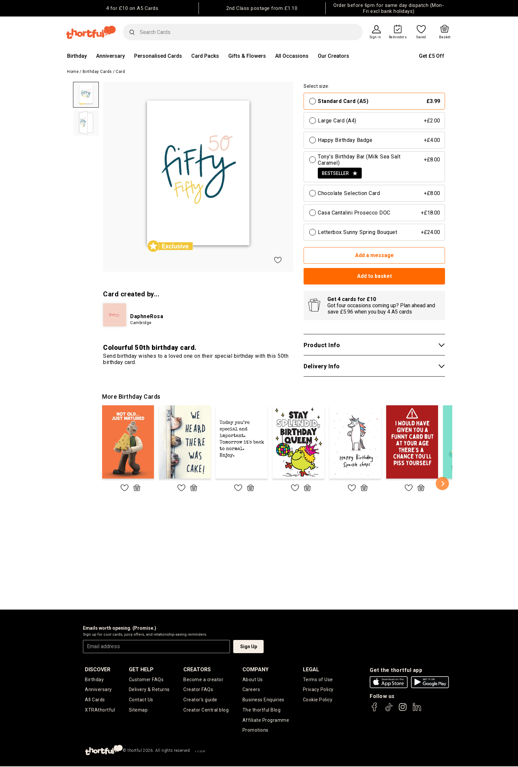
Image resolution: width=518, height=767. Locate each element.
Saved (421, 37)
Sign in (375, 37)
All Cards (95, 700)
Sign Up (248, 646)
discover (97, 669)
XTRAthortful (100, 710)
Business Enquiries (263, 700)
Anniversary (110, 56)
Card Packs (205, 56)
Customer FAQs (146, 679)
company (255, 669)
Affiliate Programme (265, 720)
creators (197, 669)
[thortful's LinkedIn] (417, 710)
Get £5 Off (431, 56)
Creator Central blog (206, 710)
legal (311, 669)
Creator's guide (200, 700)
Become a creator (203, 679)
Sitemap (138, 710)
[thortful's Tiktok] (389, 710)
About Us (252, 679)
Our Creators (333, 56)
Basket (445, 37)
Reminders (398, 37)
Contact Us (141, 700)
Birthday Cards (97, 71)
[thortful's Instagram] (403, 710)
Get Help (141, 669)
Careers (251, 689)
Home (73, 71)
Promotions (255, 730)
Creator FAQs (198, 689)
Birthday (77, 56)
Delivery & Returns (149, 689)
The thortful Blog (261, 710)
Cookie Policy (318, 700)
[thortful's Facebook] (375, 710)
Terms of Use (318, 679)
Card (120, 71)
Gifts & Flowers (247, 56)
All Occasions (292, 56)
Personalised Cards (158, 56)
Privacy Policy (318, 689)
